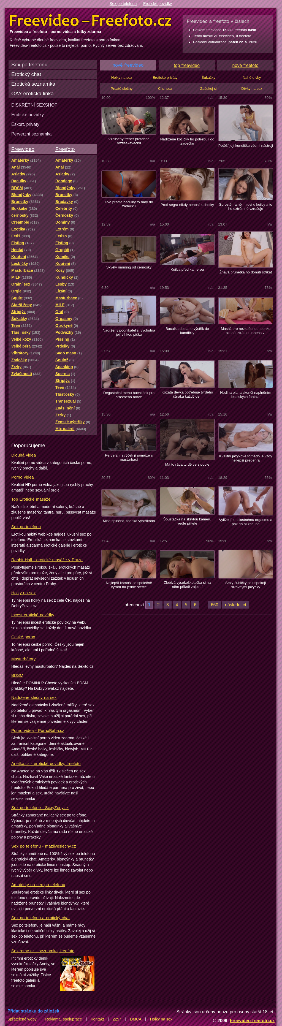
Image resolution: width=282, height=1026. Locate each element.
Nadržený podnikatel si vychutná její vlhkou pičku (129, 332)
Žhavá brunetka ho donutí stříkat (245, 272)
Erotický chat (26, 74)
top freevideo (187, 65)
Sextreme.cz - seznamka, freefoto (42, 950)
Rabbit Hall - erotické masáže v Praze (47, 559)
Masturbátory (23, 658)
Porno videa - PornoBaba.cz (37, 730)
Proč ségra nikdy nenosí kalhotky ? (187, 207)
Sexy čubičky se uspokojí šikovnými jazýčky (245, 585)
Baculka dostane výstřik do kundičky (187, 331)
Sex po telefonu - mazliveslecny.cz (43, 846)
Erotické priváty (165, 77)
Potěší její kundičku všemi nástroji (245, 145)
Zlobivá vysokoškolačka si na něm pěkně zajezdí (187, 584)
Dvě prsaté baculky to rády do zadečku (129, 204)
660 (214, 604)
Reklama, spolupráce (63, 1019)
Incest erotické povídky (32, 614)
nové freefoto (245, 65)
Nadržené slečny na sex (33, 697)
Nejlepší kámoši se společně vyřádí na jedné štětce (129, 585)
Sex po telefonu (123, 3)
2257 (117, 1019)
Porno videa (22, 477)
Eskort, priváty (25, 124)
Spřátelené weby (22, 1019)
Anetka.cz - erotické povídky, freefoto (46, 763)
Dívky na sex (251, 88)
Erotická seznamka (33, 84)
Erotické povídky (157, 3)
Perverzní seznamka (31, 133)
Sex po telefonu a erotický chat (40, 917)
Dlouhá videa (23, 455)
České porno (23, 636)
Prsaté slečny (121, 88)
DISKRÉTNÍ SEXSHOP (34, 104)
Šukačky (208, 77)
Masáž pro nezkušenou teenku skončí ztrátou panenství (245, 331)
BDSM (17, 675)
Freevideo (22, 149)
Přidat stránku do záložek (33, 1011)
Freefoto (65, 149)
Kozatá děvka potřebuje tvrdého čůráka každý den (187, 394)
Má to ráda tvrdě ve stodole (187, 464)
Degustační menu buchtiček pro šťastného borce (128, 395)
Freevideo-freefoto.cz (252, 1020)
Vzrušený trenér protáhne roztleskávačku (128, 141)
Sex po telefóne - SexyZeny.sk (40, 807)
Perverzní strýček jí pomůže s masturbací (129, 457)
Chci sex (165, 88)
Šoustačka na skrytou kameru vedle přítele (187, 521)
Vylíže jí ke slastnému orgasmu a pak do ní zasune (245, 522)
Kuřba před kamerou (187, 269)
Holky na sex (23, 592)
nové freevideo (128, 65)
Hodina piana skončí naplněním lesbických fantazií (245, 394)
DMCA (135, 1019)
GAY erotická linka (32, 93)
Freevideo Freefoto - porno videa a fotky (91, 20)
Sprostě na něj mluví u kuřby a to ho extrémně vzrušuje (245, 206)
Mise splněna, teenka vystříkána (129, 521)
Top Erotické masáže (30, 499)
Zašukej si (208, 88)
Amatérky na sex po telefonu (38, 884)
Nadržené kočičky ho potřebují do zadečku (187, 141)
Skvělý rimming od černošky (129, 267)
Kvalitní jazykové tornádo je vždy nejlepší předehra (245, 458)
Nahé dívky (252, 77)
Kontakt (97, 1019)
